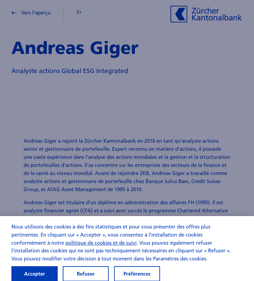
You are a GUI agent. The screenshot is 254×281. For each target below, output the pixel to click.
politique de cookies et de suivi (101, 245)
